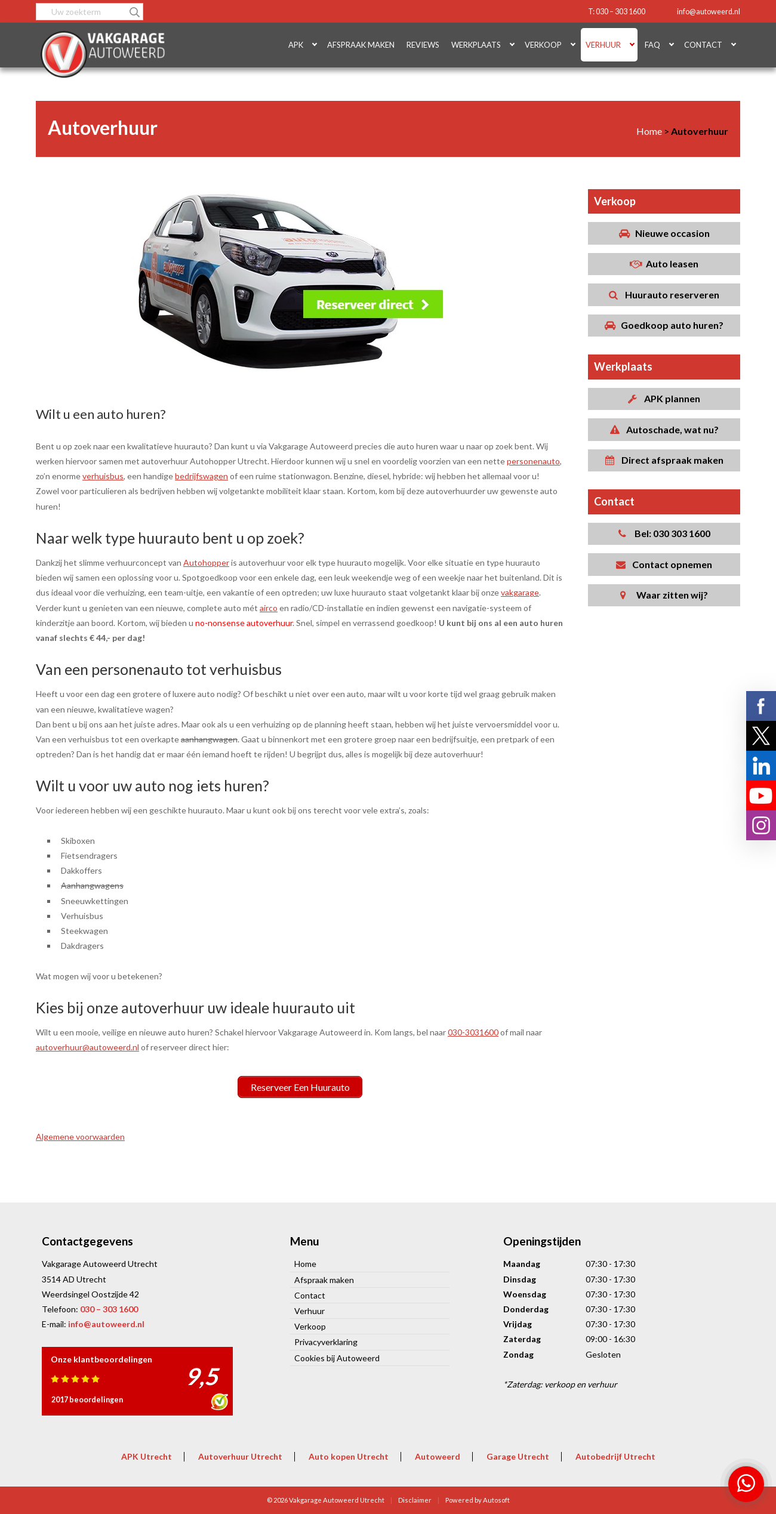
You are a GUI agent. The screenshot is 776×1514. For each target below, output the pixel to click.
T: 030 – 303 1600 (616, 11)
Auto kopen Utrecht (349, 1456)
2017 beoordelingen (87, 1399)
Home (305, 1264)
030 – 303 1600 (109, 1308)
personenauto (533, 461)
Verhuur (603, 45)
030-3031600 (473, 1032)
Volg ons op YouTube (761, 795)
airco (269, 608)
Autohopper (206, 562)
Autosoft (496, 1499)
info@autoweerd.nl (708, 11)
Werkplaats (476, 45)
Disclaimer (415, 1499)
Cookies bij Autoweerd (337, 1357)
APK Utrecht (146, 1456)
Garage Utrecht (517, 1456)
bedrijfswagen (201, 476)
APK (295, 45)
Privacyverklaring (326, 1342)
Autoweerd (437, 1456)
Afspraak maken (361, 45)
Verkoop (543, 45)
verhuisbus (103, 476)
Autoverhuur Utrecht (240, 1456)
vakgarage (520, 592)
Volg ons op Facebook (761, 706)
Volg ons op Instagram (761, 825)
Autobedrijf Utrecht (615, 1456)
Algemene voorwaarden (80, 1136)
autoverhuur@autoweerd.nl (87, 1047)
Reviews (423, 45)
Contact (703, 45)
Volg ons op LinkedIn (761, 766)
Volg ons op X (761, 736)
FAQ (652, 45)
